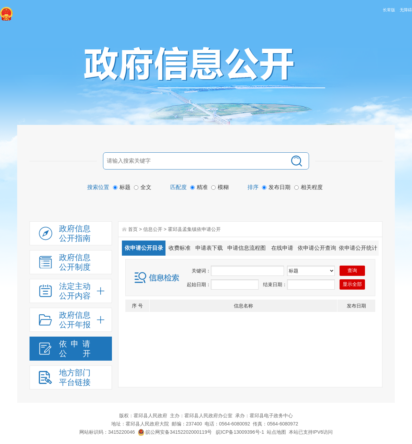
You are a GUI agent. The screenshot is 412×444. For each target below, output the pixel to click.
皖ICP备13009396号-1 (240, 432)
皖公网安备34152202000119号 (175, 432)
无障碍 (406, 10)
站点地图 (276, 432)
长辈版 (389, 10)
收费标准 (180, 248)
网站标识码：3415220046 (107, 432)
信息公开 (152, 229)
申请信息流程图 (246, 248)
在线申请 (282, 248)
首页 (133, 229)
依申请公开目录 (144, 248)
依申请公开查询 (317, 248)
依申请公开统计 (358, 248)
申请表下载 (209, 248)
